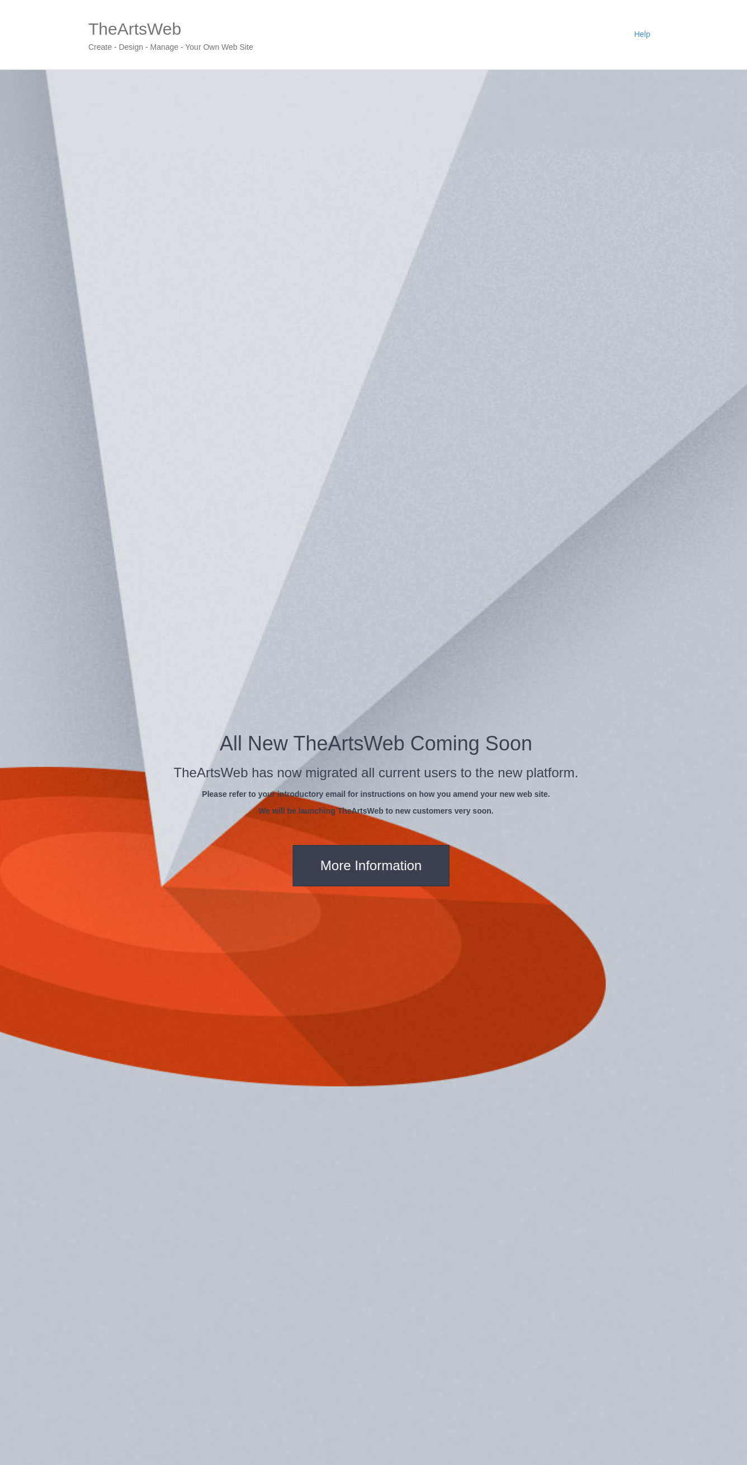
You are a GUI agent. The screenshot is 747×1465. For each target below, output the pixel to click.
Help (642, 34)
